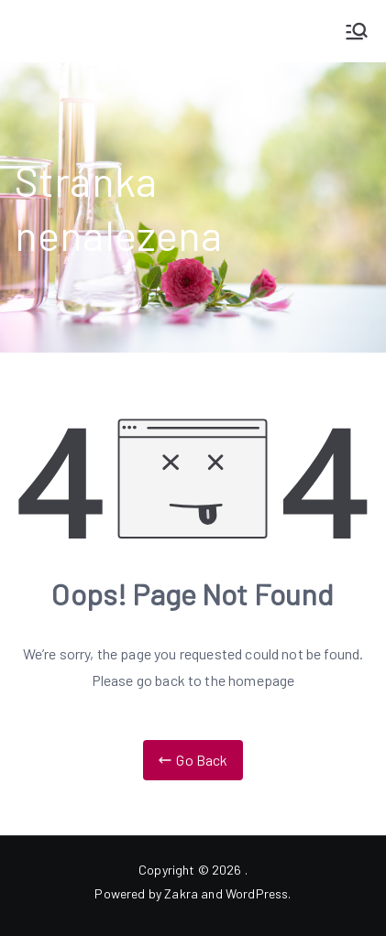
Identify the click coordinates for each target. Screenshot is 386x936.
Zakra (181, 893)
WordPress (257, 893)
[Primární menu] (356, 31)
